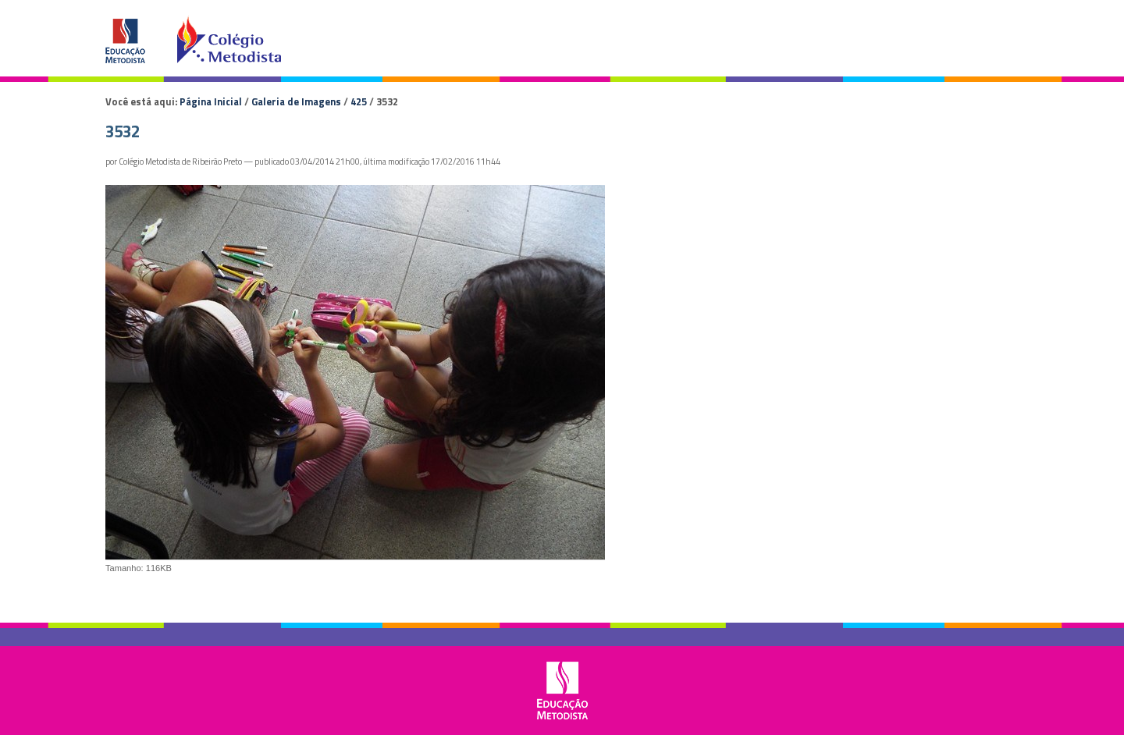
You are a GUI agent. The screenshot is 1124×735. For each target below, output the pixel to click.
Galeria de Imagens (296, 101)
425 (358, 101)
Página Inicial (211, 101)
